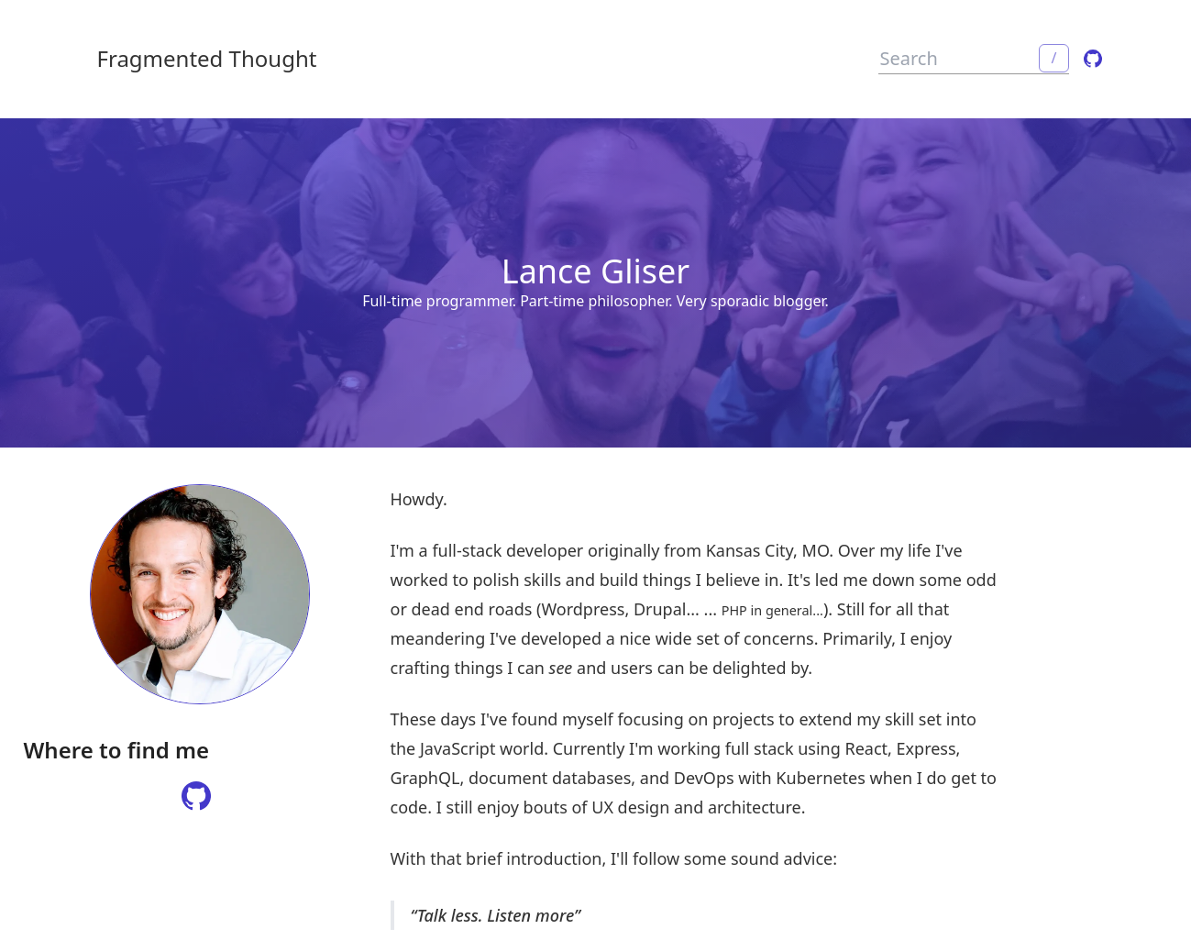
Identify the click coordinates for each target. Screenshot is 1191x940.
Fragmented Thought (207, 58)
